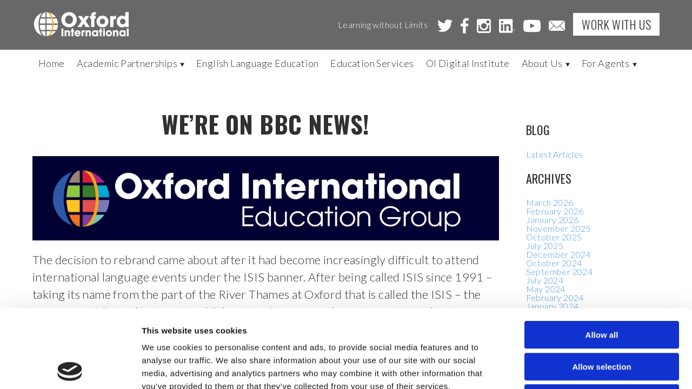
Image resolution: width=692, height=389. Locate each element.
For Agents (609, 63)
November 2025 (558, 228)
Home (51, 63)
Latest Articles (554, 154)
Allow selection (601, 288)
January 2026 (552, 219)
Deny (602, 320)
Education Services (372, 63)
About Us (546, 63)
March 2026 (550, 202)
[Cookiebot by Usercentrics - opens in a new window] (70, 368)
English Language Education (257, 63)
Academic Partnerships (130, 63)
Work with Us (616, 24)
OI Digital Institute (468, 63)
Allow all (601, 256)
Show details (567, 367)
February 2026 (555, 211)
